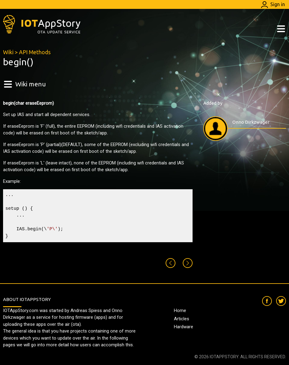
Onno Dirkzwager (250, 122)
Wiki (8, 52)
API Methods (35, 52)
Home (180, 310)
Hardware (183, 326)
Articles (181, 319)
